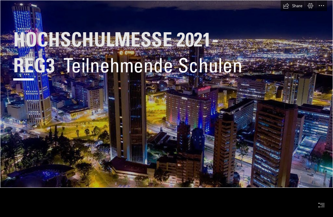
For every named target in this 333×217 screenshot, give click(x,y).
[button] (293, 5)
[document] (166, 108)
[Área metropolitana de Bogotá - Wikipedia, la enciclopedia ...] (166, 94)
